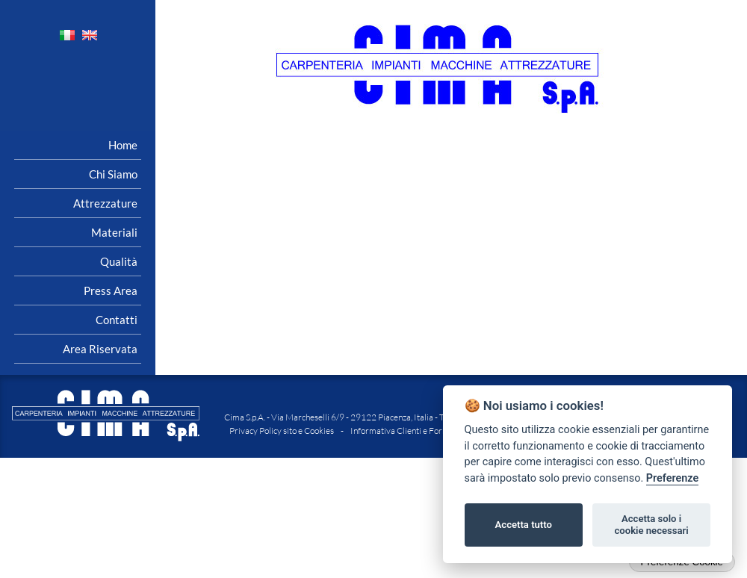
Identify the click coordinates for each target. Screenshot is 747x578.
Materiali (114, 232)
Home (122, 145)
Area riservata (100, 348)
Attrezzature (105, 203)
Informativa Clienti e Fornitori (406, 430)
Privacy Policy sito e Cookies (281, 430)
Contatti (116, 319)
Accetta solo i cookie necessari (651, 524)
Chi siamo (113, 174)
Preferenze (672, 478)
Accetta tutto (523, 524)
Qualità (118, 261)
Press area (110, 290)
